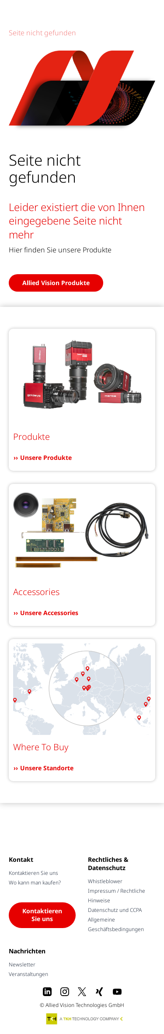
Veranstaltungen (28, 974)
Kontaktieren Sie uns (33, 873)
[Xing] (99, 991)
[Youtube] (117, 991)
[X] (82, 991)
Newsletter (22, 964)
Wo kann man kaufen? (35, 882)
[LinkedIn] (47, 991)
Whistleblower (105, 881)
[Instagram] (64, 991)
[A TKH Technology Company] (84, 1018)
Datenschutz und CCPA (115, 910)
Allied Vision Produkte (56, 283)
